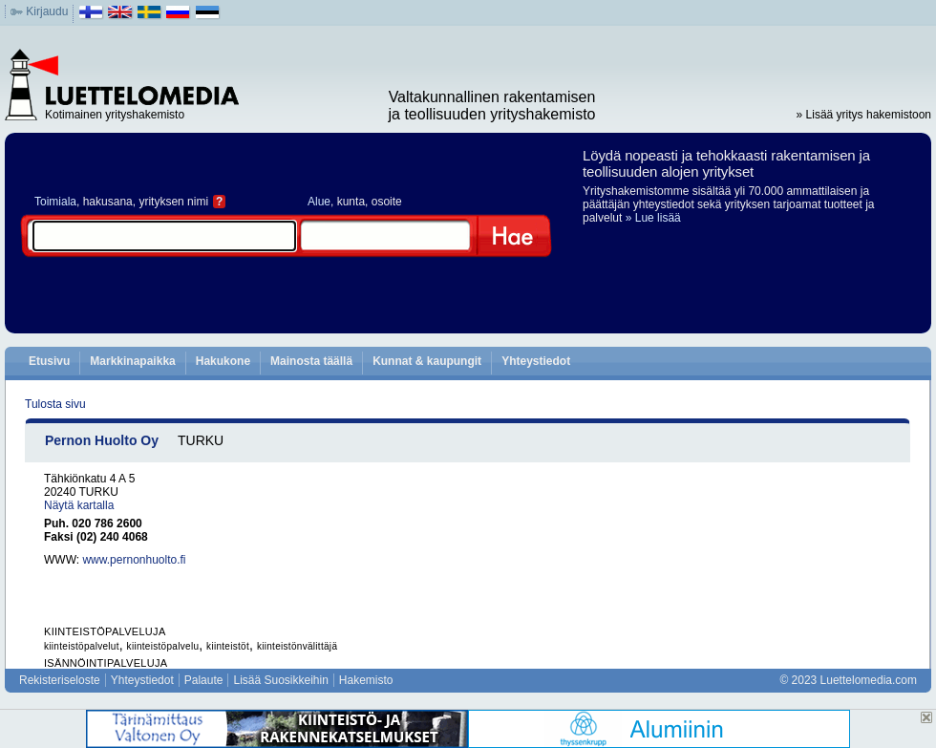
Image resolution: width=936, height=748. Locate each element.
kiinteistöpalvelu (163, 646)
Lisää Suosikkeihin (280, 680)
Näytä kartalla (79, 505)
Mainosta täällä (311, 361)
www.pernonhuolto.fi (133, 559)
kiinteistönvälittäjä (297, 646)
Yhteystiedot (535, 361)
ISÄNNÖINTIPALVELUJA (105, 663)
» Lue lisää (653, 217)
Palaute (203, 680)
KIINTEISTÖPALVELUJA (105, 631)
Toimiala (55, 201)
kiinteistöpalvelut (81, 646)
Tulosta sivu (55, 404)
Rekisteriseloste (59, 680)
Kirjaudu (47, 11)
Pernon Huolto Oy (102, 440)
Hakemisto (366, 680)
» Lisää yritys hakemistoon (864, 114)
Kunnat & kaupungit (426, 361)
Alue (319, 201)
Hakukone (223, 361)
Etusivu (49, 361)
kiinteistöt (227, 646)
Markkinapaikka (132, 361)
